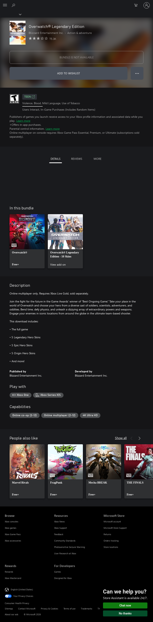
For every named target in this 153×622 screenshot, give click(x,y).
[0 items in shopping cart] (137, 5)
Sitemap (9, 608)
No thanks (125, 613)
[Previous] (131, 438)
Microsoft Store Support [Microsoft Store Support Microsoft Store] (115, 528)
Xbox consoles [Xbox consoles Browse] (11, 521)
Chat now (125, 605)
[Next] (139, 438)
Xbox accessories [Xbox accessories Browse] (13, 540)
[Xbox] (10, 14)
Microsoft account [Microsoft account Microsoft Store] (112, 521)
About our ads (11, 614)
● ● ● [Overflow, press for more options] (137, 73)
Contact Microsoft (26, 608)
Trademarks (86, 608)
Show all (121, 438)
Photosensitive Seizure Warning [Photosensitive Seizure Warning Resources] (69, 547)
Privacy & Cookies (49, 608)
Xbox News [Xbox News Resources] (59, 521)
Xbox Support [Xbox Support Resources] (60, 528)
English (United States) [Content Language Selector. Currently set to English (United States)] (22, 589)
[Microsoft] (76, 3)
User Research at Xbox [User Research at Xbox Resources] (65, 553)
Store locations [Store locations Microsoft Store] (111, 547)
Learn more (23, 121)
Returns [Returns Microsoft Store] (107, 534)
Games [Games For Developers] (57, 571)
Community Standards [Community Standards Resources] (65, 540)
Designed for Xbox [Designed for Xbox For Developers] (63, 578)
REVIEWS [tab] (76, 159)
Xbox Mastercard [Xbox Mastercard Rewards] (13, 578)
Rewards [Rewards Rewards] (9, 571)
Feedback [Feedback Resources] (58, 534)
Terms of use (70, 608)
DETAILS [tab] (55, 159)
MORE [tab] (97, 159)
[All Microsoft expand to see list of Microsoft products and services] (5, 5)
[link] (27, 241)
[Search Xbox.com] (14, 5)
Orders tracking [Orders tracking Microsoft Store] (111, 540)
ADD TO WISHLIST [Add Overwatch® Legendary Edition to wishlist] (68, 73)
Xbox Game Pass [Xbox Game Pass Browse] (13, 534)
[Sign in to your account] (146, 5)
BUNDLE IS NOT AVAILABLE (77, 57)
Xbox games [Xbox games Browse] (10, 528)
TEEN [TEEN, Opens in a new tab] (29, 96)
